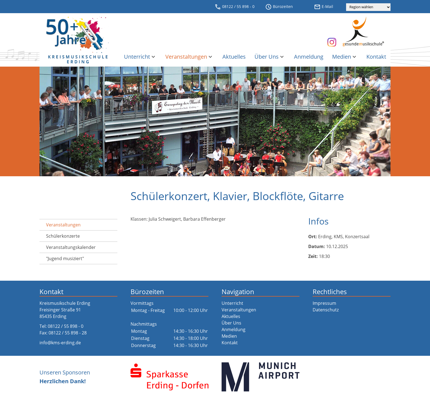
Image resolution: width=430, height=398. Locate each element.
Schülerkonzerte (63, 236)
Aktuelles (234, 56)
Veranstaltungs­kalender (71, 247)
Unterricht (140, 56)
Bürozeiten (279, 7)
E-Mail (323, 7)
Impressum (324, 303)
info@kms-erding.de (60, 343)
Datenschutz (326, 310)
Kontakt (376, 56)
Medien (345, 56)
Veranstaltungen (189, 56)
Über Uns (269, 56)
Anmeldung (308, 56)
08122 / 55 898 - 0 (234, 7)
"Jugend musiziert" (65, 258)
